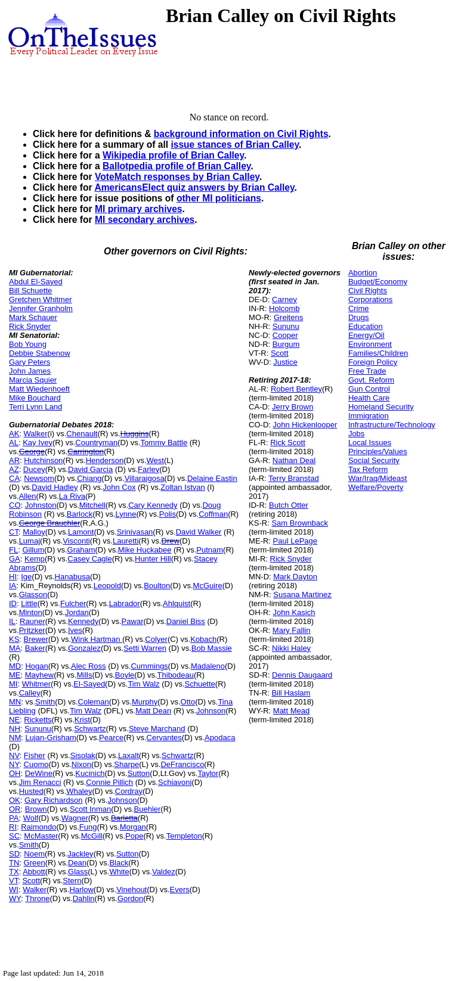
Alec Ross (88, 666)
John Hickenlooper (305, 424)
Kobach (203, 639)
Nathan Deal (294, 460)
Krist (82, 719)
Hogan (36, 666)
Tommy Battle (163, 442)
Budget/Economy (377, 281)
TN (14, 862)
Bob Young (28, 344)
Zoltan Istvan (182, 487)
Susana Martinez (302, 594)
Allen (27, 496)
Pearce (111, 737)
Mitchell (92, 505)
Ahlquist (176, 603)
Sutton (139, 773)
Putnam (209, 549)
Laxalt (128, 755)
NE (14, 719)
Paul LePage (295, 540)
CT (13, 531)
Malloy (34, 531)
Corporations (370, 299)
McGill (92, 835)
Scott (31, 880)
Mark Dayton (295, 576)
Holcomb (284, 308)
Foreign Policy (372, 362)
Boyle (125, 674)
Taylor (207, 773)
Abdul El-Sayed (36, 281)
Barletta (124, 818)
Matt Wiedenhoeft (39, 388)
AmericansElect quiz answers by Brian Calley (194, 187)
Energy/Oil (366, 335)
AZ (14, 469)
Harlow (81, 889)
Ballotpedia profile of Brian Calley (176, 166)
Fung (88, 826)
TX (14, 871)
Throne (37, 898)
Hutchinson (43, 460)
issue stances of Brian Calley (235, 144)
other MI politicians (219, 198)
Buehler (147, 809)
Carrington (85, 451)
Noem (34, 853)
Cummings (149, 666)
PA (13, 818)
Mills (84, 674)
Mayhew (39, 674)
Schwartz (90, 728)
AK (14, 433)
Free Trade (367, 371)
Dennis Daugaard (302, 674)
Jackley (80, 853)
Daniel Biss (185, 621)
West (155, 460)
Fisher (34, 755)
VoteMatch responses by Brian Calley (177, 177)
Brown (36, 809)
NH (14, 728)
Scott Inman (90, 809)
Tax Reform (368, 469)
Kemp (34, 558)
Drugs (358, 317)
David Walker (199, 531)
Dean (77, 862)
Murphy (144, 701)
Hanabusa (72, 576)
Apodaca (220, 737)
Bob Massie (211, 648)
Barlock (79, 514)
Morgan (133, 826)
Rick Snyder (30, 326)
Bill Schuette (30, 290)
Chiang (89, 478)
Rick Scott (287, 442)
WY (15, 898)
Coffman (213, 514)
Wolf (31, 818)
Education (365, 326)
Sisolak (82, 755)
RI (13, 826)
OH (15, 773)
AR (14, 460)
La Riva (72, 496)
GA (14, 558)
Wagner (74, 818)
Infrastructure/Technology (391, 424)
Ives (75, 630)
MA (15, 648)
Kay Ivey (37, 442)
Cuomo (36, 764)
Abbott (34, 871)
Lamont (81, 531)
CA (14, 478)
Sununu (37, 728)
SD (14, 853)
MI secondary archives (144, 220)
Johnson (210, 710)
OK (14, 800)
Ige (26, 576)
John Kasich (294, 612)
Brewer (36, 639)
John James (30, 371)
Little (29, 603)
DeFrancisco (182, 764)
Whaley (79, 791)
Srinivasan (135, 531)
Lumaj (29, 540)
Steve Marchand (157, 728)
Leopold (107, 585)
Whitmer (36, 683)
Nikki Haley (291, 648)
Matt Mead (291, 710)
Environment (370, 344)
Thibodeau (175, 674)
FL (13, 549)
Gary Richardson (53, 800)
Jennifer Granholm (41, 308)
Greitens (288, 317)
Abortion (362, 272)
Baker (35, 648)
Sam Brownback (299, 523)
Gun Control (369, 388)
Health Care (368, 397)
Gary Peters (29, 362)
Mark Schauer (33, 317)
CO (15, 505)
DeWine (38, 773)
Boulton (157, 585)
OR (15, 809)
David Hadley (55, 487)
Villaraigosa (145, 478)
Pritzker (32, 630)
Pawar (133, 621)
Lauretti (125, 540)
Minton (30, 612)
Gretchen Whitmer (40, 299)
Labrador (124, 603)
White (119, 871)
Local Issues (369, 442)
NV (14, 755)
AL (13, 442)
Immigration (368, 415)
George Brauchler (50, 523)
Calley (30, 692)
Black (118, 862)
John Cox (119, 487)
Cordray (129, 791)
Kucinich (89, 773)
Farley (148, 469)
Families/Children (378, 353)
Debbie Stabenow (39, 353)
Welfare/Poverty (375, 487)
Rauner (32, 621)
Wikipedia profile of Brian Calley (173, 155)
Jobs (356, 433)
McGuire (207, 585)
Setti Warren (144, 648)
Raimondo (38, 826)
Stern (72, 880)
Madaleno (208, 666)
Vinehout (131, 889)
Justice (285, 362)
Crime (358, 308)
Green (34, 862)
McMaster (41, 835)
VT (13, 880)
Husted (31, 791)
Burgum (286, 344)
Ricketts (37, 719)
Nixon (81, 764)
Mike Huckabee (145, 549)
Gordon (130, 898)
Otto (188, 701)
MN (15, 701)
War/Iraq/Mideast (377, 478)
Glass (78, 871)
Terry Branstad (293, 478)
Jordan (77, 612)
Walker (36, 433)
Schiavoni (174, 782)
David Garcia (90, 469)
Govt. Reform (371, 379)
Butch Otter (288, 505)
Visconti (76, 540)
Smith (45, 701)
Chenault (81, 433)
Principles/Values (377, 451)
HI (13, 576)
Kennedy (83, 621)
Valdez (163, 871)
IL (12, 621)
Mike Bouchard (35, 397)
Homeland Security (381, 406)
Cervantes (164, 737)
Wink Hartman (96, 639)
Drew (171, 540)
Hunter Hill (153, 558)
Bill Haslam (290, 692)
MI (13, 683)
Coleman (93, 701)
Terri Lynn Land (35, 406)
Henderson (105, 460)
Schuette (200, 683)
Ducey (34, 469)
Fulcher (73, 603)
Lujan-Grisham (50, 737)
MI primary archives (138, 209)
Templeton (184, 835)
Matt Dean (153, 710)
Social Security (374, 460)
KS (14, 639)
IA (12, 585)
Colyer (156, 639)
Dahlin (84, 898)
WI (13, 889)
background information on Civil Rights (241, 134)
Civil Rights (367, 290)
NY (14, 764)
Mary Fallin (292, 630)
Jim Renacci (40, 782)
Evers (180, 889)
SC (14, 835)
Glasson (33, 594)
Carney (284, 299)
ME (15, 674)
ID (13, 603)
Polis (167, 514)
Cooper (285, 335)
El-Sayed (89, 683)
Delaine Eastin (212, 478)
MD (15, 666)
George (32, 451)
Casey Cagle (89, 558)
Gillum (33, 549)
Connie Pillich (109, 782)
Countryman (96, 442)
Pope (134, 835)
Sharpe (126, 764)
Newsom (39, 478)
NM (15, 737)
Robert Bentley (296, 388)
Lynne (126, 514)
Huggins (134, 433)
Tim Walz (143, 683)
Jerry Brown (292, 406)
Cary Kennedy (152, 505)
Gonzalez (84, 648)
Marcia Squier (33, 379)
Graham (81, 549)
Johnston (41, 505)
